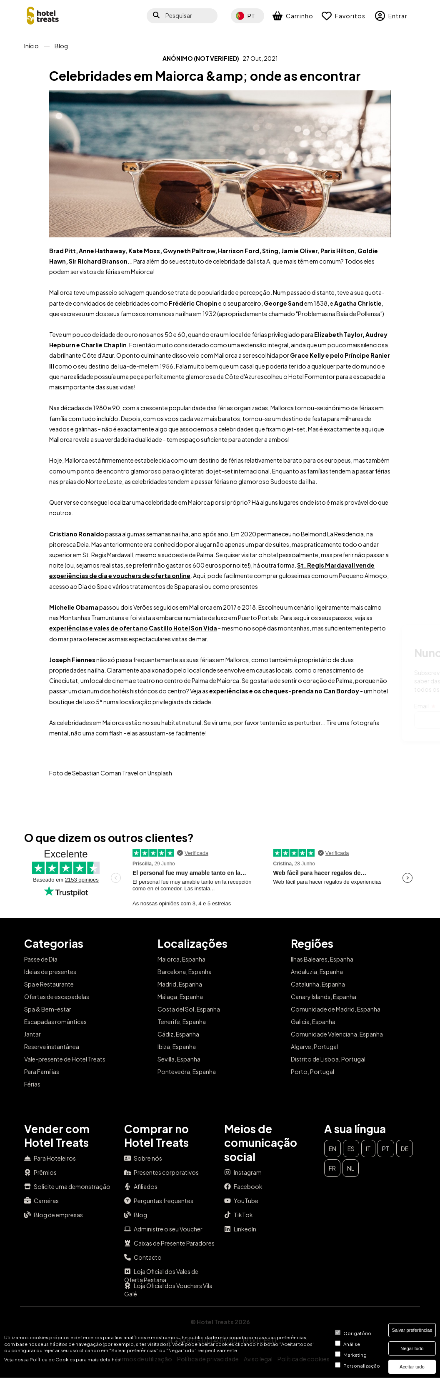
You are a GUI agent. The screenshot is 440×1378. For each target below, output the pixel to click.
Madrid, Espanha (180, 984)
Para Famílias (41, 1071)
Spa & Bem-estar (47, 1009)
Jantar (32, 1034)
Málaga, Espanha (180, 996)
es (351, 1148)
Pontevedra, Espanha (187, 1071)
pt (386, 1148)
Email (218, 706)
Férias (32, 1084)
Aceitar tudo (412, 1366)
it (368, 1148)
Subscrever (388, 720)
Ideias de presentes (50, 971)
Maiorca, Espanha (181, 959)
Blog (61, 46)
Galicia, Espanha (313, 1021)
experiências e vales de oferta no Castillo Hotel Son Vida (133, 628)
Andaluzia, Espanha (317, 971)
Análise (351, 1344)
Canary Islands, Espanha (323, 996)
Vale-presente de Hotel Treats (64, 1059)
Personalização (361, 1365)
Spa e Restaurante (49, 984)
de (404, 1148)
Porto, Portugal (312, 1071)
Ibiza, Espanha (177, 1046)
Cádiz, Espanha (178, 1034)
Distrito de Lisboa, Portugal (328, 1059)
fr (332, 1168)
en (332, 1148)
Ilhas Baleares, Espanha (322, 959)
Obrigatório (357, 1333)
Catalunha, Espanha (318, 984)
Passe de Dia (41, 959)
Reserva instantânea (51, 1046)
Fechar (402, 637)
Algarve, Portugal (314, 1046)
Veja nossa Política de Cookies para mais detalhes (62, 1359)
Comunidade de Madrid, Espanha (335, 1009)
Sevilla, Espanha (179, 1059)
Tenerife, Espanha (182, 1021)
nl (350, 1168)
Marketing (355, 1355)
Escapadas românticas (55, 1021)
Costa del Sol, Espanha (189, 1009)
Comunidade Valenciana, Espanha (337, 1034)
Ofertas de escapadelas (56, 996)
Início (31, 46)
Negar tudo (411, 1348)
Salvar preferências (412, 1330)
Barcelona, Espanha (185, 971)
